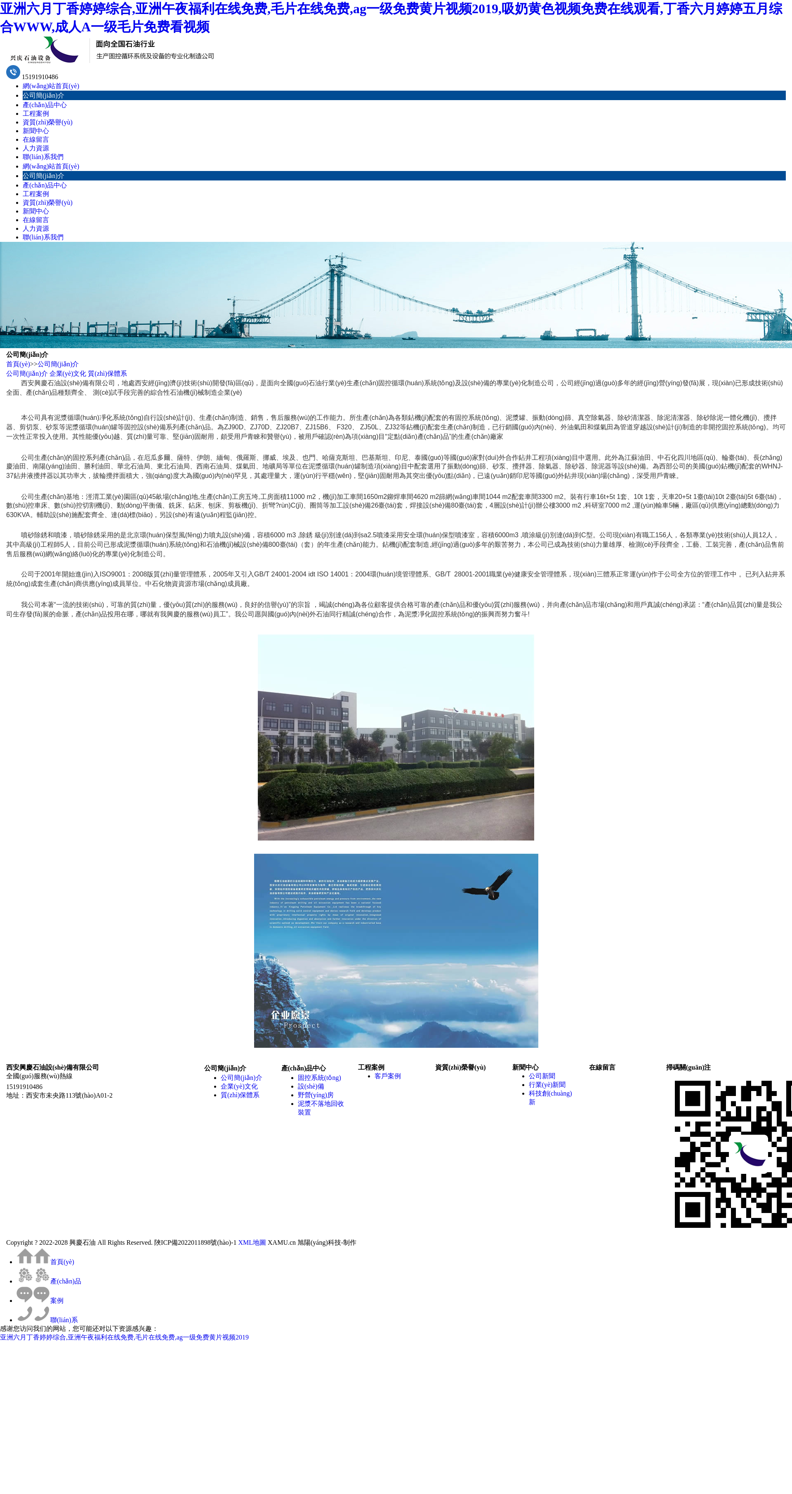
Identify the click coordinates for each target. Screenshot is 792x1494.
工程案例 (36, 113)
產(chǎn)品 (48, 1281)
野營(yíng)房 (316, 1094)
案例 (40, 1300)
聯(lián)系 (47, 1319)
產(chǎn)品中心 (45, 104)
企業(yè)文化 (68, 373)
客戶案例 (388, 1076)
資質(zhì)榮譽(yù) (48, 122)
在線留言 (36, 139)
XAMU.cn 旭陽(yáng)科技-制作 (312, 1242)
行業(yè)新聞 (547, 1084)
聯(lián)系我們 (43, 156)
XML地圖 (252, 1242)
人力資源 (36, 148)
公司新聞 (542, 1076)
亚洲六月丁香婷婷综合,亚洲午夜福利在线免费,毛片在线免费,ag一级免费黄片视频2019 (124, 1337)
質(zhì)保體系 (107, 373)
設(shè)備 (311, 1086)
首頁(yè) (18, 364)
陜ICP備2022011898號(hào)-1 (195, 1242)
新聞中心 (36, 130)
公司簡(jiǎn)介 (43, 95)
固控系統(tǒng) (319, 1077)
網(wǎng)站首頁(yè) (51, 85)
